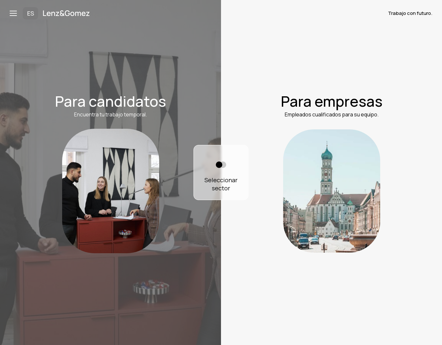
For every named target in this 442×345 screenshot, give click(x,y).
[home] (66, 13)
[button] (16, 13)
